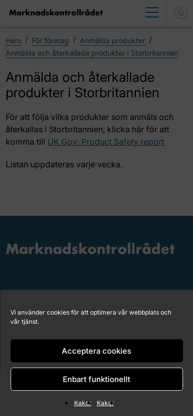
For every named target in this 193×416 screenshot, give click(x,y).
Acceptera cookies (96, 351)
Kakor (83, 403)
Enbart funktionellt (96, 379)
